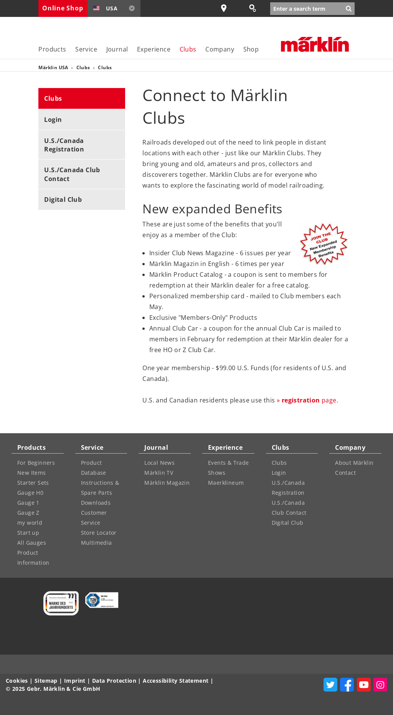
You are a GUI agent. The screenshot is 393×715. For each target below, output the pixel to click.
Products (52, 49)
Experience (153, 49)
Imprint (75, 680)
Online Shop (62, 8)
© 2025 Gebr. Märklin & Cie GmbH (53, 688)
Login (53, 119)
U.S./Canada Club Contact (72, 174)
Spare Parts (256, 8)
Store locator (228, 8)
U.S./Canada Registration (64, 144)
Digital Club (63, 199)
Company (219, 49)
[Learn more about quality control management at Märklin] (99, 600)
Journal (117, 49)
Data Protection (114, 680)
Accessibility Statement (175, 680)
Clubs (188, 49)
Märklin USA (53, 67)
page (309, 400)
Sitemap (46, 680)
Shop (251, 49)
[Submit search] (349, 8)
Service (86, 49)
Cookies (17, 680)
